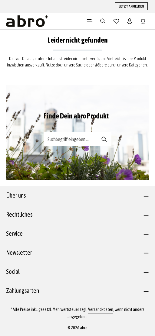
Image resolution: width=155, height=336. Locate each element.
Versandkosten (100, 309)
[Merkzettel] (116, 21)
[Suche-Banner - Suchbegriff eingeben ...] (70, 139)
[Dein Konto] (130, 21)
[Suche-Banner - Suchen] (104, 139)
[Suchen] (103, 21)
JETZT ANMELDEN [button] (131, 6)
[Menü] (90, 21)
